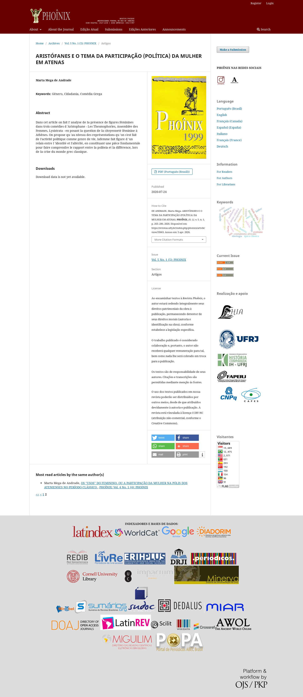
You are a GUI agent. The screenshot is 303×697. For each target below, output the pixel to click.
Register (256, 3)
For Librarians (226, 184)
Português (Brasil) (229, 109)
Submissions (113, 29)
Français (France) (229, 140)
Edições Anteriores (142, 29)
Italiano (222, 134)
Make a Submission (233, 49)
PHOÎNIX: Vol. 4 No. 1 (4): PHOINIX (123, 487)
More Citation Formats (168, 239)
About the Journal (61, 29)
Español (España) (229, 127)
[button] (163, 438)
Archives (54, 43)
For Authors (224, 178)
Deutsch (222, 146)
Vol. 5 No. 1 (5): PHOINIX (80, 43)
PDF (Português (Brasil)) (173, 172)
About (34, 29)
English (222, 115)
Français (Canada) (229, 121)
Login (270, 3)
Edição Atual (89, 29)
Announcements (174, 29)
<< (37, 494)
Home (40, 43)
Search (264, 29)
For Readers (224, 172)
